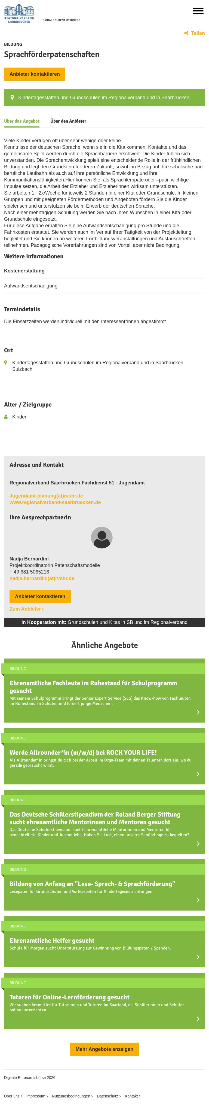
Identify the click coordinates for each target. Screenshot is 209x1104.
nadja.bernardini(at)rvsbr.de (42, 578)
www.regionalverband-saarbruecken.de (55, 502)
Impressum (35, 1096)
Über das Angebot (21, 121)
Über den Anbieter (68, 121)
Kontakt (131, 1096)
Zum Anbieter (25, 609)
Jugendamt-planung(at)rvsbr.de (46, 496)
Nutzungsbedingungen (71, 1096)
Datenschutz (107, 1096)
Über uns (12, 1096)
